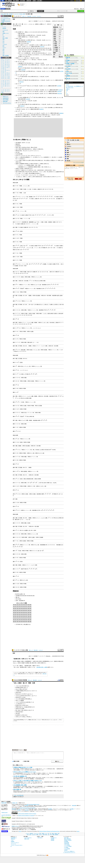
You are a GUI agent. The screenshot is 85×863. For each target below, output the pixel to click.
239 (13, 345)
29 (20, 273)
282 (13, 522)
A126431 (60, 89)
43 (42, 271)
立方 (62, 544)
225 (44, 35)
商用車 (30, 166)
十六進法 (55, 43)
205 (31, 48)
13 (63, 271)
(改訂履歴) (26, 805)
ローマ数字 (55, 51)
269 (13, 467)
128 (37, 85)
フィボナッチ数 (45, 322)
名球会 (34, 149)
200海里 (68, 60)
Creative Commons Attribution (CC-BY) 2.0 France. (27, 813)
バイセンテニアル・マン (34, 175)
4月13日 (40, 176)
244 (13, 370)
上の (25, 702)
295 (13, 572)
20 (35, 32)
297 (13, 580)
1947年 (14, 661)
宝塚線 (23, 662)
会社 (25, 697)
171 (39, 113)
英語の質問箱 (5, 99)
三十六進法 (55, 49)
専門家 (17, 706)
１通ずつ (68, 89)
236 (13, 335)
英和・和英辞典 (16, 0)
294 (13, 568)
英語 (48, 160)
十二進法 (55, 41)
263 (13, 445)
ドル (22, 697)
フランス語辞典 (67, 845)
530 (37, 53)
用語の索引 (29, 16)
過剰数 (23, 36)
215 (13, 241)
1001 (40, 116)
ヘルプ (83, 0)
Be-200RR (68, 68)
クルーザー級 (69, 73)
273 (13, 482)
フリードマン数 (29, 247)
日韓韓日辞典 (28, 0)
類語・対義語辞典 (8, 0)
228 (13, 301)
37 (38, 271)
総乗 (61, 295)
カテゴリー (39, 16)
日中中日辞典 (22, 0)
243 (13, 366)
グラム (26, 694)
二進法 (54, 29)
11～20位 (72, 140)
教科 (39, 160)
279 (13, 506)
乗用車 (28, 165)
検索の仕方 (13, 838)
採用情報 (52, 840)
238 (13, 342)
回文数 (24, 189)
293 (13, 565)
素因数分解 (55, 27)
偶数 (59, 544)
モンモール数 (41, 453)
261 (13, 438)
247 (13, 381)
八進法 (54, 40)
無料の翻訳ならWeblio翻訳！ (22, 5)
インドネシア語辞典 (67, 846)
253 (13, 405)
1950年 (19, 662)
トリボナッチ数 (43, 486)
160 (40, 40)
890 (43, 53)
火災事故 (27, 662)
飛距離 (22, 700)
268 (13, 464)
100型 (34, 661)
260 (19, 49)
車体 (33, 662)
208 (37, 48)
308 (43, 63)
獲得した (30, 698)
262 (13, 442)
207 (35, 48)
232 (13, 319)
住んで (30, 710)
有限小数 (23, 40)
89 (31, 315)
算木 (54, 56)
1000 (33, 595)
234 (13, 328)
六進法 (54, 36)
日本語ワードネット (15, 826)
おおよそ (17, 689)
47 (45, 271)
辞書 (2, 0)
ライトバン (26, 166)
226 (13, 292)
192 (19, 109)
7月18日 (35, 147)
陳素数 (30, 295)
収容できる (26, 685)
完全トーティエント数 (25, 366)
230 (46, 48)
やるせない (69, 146)
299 (13, 587)
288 (42, 85)
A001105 (59, 93)
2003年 (17, 711)
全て (2, 25)
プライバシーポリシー (15, 842)
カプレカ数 (25, 580)
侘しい (68, 148)
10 (33, 32)
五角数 (45, 222)
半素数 (20, 185)
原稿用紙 (68, 75)
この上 (17, 703)
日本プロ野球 (18, 149)
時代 (57, 661)
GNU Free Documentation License (33, 804)
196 (40, 35)
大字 (54, 54)
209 (40, 48)
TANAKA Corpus (4, 812)
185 (43, 76)
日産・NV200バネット (46, 166)
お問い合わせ (40, 837)
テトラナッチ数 (50, 215)
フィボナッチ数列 (46, 313)
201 (61, 25)
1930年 (40, 661)
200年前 (29, 706)
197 (44, 80)
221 (13, 271)
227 (13, 295)
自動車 (17, 163)
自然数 (36, 24)
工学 (3, 36)
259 (13, 427)
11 (60, 271)
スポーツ (4, 47)
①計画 (67, 84)
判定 (20, 706)
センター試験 (18, 160)
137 (59, 493)
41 (40, 271)
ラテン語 (28, 142)
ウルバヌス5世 (28, 170)
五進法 (54, 34)
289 (13, 550)
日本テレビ (30, 176)
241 (13, 358)
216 (24, 109)
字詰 (67, 61)
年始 (16, 147)
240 (48, 48)
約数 (26, 32)
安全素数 (38, 295)
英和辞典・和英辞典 (67, 840)
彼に (18, 705)
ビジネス (4, 26)
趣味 (3, 45)
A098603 (61, 113)
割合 (19, 43)
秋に (20, 692)
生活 (3, 42)
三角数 (42, 222)
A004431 (21, 81)
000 (33, 51)
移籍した (23, 661)
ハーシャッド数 (22, 58)
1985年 (37, 176)
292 (13, 561)
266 (13, 456)
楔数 (29, 276)
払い (25, 716)
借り (25, 705)
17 (14, 273)
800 (41, 49)
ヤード (18, 700)
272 (13, 478)
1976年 (50, 171)
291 (13, 557)
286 (13, 537)
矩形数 (54, 222)
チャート (37, 150)
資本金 (17, 697)
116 (38, 63)
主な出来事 (22, 708)
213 (13, 234)
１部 (67, 90)
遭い (31, 662)
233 (13, 322)
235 (13, 331)
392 (55, 97)
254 (13, 409)
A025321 (20, 66)
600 (37, 49)
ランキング (34, 16)
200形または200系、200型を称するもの (24, 168)
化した (49, 661)
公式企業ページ (54, 837)
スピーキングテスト (7, 103)
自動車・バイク (6, 33)
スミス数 (29, 189)
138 (37, 661)
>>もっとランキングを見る (78, 162)
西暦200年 (18, 144)
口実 (68, 156)
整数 (41, 24)
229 (13, 304)
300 (30, 49)
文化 (3, 41)
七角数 (32, 331)
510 (34, 53)
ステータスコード (37, 155)
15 (23, 288)
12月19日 (50, 170)
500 (35, 49)
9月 (26, 695)
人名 (3, 52)
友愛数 (16, 265)
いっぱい (32, 695)
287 (13, 540)
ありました (30, 694)
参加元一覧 (82, 8)
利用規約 (12, 841)
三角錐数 (44, 264)
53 (47, 271)
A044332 (59, 91)
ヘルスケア (5, 44)
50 (39, 32)
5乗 (42, 493)
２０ (67, 93)
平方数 (22, 64)
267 (13, 460)
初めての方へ (76, 8)
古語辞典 (34, 0)
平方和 (19, 71)
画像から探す (26, 838)
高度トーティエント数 (35, 349)
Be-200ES (68, 66)
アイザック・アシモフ (20, 175)
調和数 (25, 471)
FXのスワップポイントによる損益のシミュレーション (24, 771)
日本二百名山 (18, 598)
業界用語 (4, 28)
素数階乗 (31, 222)
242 (42, 93)
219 (13, 260)
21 (24, 315)
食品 (3, 50)
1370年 (46, 170)
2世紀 (20, 600)
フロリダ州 (18, 698)
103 (16, 200)
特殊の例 (68, 57)
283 (13, 526)
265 (13, 453)
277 (13, 499)
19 (16, 273)
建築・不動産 (54, 833)
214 (13, 238)
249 (13, 388)
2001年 (22, 695)
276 (13, 493)
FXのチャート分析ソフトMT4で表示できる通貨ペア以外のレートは (27, 780)
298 (13, 583)
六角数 (33, 313)
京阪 (55, 661)
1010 (46, 59)
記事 (23, 658)
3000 (43, 89)
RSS (47, 855)
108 (51, 97)
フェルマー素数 (25, 420)
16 (30, 482)
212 (44, 71)
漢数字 (54, 52)
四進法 (54, 32)
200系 (67, 71)
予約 (28, 695)
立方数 (25, 104)
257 (13, 420)
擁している (31, 702)
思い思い (68, 160)
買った (30, 716)
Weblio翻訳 (66, 841)
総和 (58, 295)
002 (49, 54)
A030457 (41, 109)
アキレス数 (21, 100)
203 (27, 48)
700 (39, 49)
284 (22, 265)
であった (15, 662)
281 (13, 517)
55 (28, 315)
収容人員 (68, 78)
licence (78, 831)
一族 (18, 710)
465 (23, 33)
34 (26, 315)
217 (13, 253)
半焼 (35, 662)
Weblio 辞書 (78, 0)
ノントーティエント (37, 328)
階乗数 (43, 544)
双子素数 (58, 198)
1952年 (38, 662)
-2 (41, 510)
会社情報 (52, 838)
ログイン (72, 0)
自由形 (60, 157)
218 (13, 256)
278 (13, 502)
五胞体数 (50, 222)
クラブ (18, 702)
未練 (68, 152)
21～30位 (77, 140)
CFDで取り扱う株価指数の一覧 (19, 776)
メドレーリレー (40, 157)
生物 (3, 49)
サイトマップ (13, 843)
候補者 (22, 698)
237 (13, 338)
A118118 (42, 46)
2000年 (21, 687)
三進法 (54, 30)
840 (41, 53)
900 (43, 49)
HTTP (17, 155)
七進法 (54, 38)
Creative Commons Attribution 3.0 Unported (26, 815)
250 (44, 40)
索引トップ (24, 16)
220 (44, 48)
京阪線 (18, 661)
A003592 (29, 41)
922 (32, 304)
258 (13, 423)
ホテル (18, 695)
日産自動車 (20, 166)
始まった (26, 687)
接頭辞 (19, 142)
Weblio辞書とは (14, 837)
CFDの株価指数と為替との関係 (19, 784)
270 (21, 49)
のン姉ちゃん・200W (21, 176)
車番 (59, 661)
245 (13, 374)
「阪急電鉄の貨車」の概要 (41, 667)
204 (37, 36)
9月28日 (42, 170)
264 (13, 449)
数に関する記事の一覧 (20, 594)
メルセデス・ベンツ (22, 165)
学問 (3, 39)
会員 (27, 702)
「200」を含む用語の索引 (19, 795)
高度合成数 (23, 349)
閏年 (32, 147)
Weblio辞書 (74, 805)
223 (13, 280)
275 (13, 490)
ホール (18, 685)
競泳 (45, 157)
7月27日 (45, 176)
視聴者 (21, 690)
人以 (24, 702)
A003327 (22, 105)
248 (13, 384)
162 (38, 93)
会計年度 (20, 711)
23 (18, 273)
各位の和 (17, 116)
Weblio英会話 (5, 98)
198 (32, 36)
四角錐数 (30, 196)
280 (23, 49)
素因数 (24, 97)
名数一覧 (17, 597)
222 (13, 276)
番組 (18, 687)
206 (33, 48)
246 (13, 377)
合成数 (19, 32)
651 (55, 482)
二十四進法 (55, 47)
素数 (41, 45)
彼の (16, 687)
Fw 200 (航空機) (19, 153)
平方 (55, 396)
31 (22, 273)
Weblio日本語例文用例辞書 (20, 680)
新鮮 (68, 158)
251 (13, 396)
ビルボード (26, 150)
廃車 (42, 662)
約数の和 (20, 33)
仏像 (26, 706)
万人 (26, 690)
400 (32, 49)
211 (13, 227)
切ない (68, 142)
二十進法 (55, 45)
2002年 (17, 692)
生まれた (19, 694)
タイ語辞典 (66, 847)
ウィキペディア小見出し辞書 (19, 14)
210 (42, 48)
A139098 (59, 85)
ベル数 (24, 192)
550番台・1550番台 (70, 63)
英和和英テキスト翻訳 (19, 750)
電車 (3, 31)
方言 (3, 53)
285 (13, 533)
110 (41, 59)
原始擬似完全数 (30, 478)
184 (40, 71)
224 (13, 284)
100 (41, 32)
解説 (33, 658)
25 (36, 32)
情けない (68, 144)
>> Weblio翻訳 (81, 165)
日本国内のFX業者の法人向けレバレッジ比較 (22, 767)
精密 (68, 150)
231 (44, 113)
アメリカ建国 (55, 171)
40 (38, 32)
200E (39, 165)
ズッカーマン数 (37, 284)
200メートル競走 (19, 157)
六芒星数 (40, 405)
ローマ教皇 (21, 170)
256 (13, 416)
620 (39, 53)
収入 (24, 715)
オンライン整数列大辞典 (32, 46)
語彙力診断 (5, 101)
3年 (23, 716)
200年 (17, 600)
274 (13, 486)
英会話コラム (5, 96)
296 (13, 576)
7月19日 (28, 147)
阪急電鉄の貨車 (17, 658)
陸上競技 (25, 157)
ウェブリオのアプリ (28, 837)
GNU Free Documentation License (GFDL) (27, 807)
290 (25, 49)
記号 (2, 92)
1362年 (38, 170)
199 (55, 25)
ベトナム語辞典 (67, 848)
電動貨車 (29, 661)
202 (25, 48)
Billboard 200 (18, 150)
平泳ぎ (21, 158)
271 (13, 474)
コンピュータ (5, 30)
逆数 (19, 40)
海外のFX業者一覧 (17, 789)
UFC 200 (17, 152)
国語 (52, 160)
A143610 (28, 99)
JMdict (20, 831)
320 (32, 53)
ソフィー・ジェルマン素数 (27, 322)
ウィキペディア (17, 16)
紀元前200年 (18, 145)
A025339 (23, 69)
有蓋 (26, 661)
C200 (36, 165)
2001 (62, 661)
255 (13, 412)
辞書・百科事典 (10, 14)
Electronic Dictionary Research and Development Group (49, 831)
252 (13, 402)
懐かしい (68, 154)
